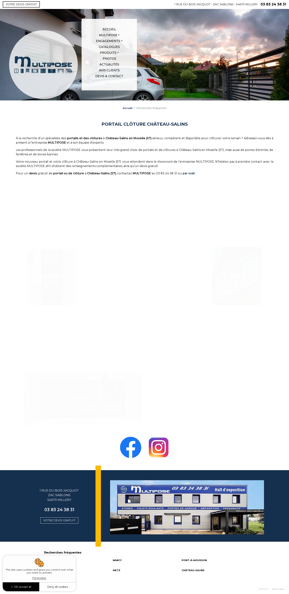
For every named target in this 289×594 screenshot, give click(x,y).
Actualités (109, 64)
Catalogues (109, 47)
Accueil (109, 29)
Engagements (108, 41)
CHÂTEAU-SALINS (193, 570)
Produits (108, 53)
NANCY (117, 560)
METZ (116, 570)
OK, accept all (21, 587)
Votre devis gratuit (21, 4)
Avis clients (109, 70)
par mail (189, 173)
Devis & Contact (109, 76)
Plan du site (263, 589)
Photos (109, 58)
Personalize (39, 577)
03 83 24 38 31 (273, 4)
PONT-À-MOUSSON (194, 560)
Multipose (108, 35)
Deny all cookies (57, 587)
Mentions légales (278, 589)
